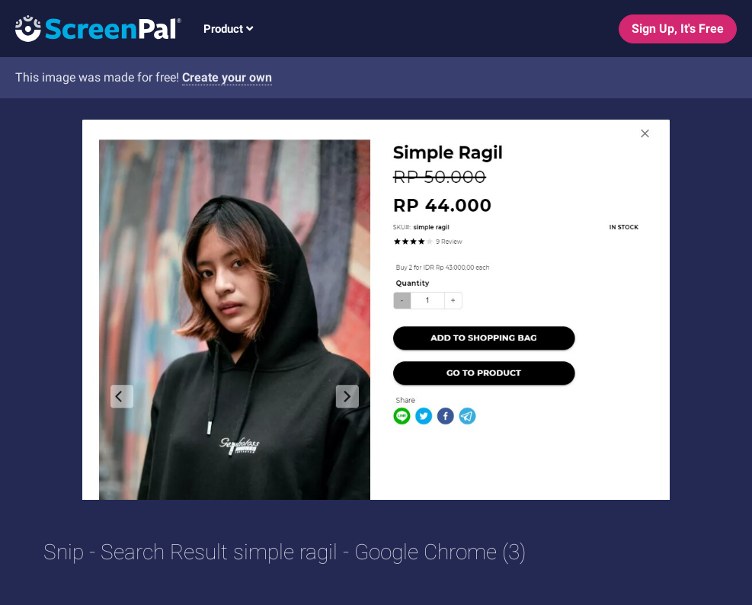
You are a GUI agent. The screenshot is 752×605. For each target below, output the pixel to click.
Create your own (227, 77)
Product (228, 29)
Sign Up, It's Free (678, 28)
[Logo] (90, 28)
